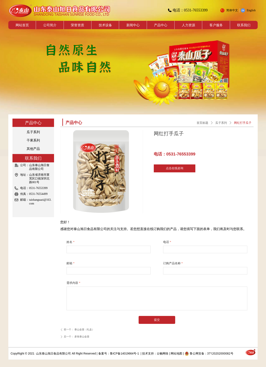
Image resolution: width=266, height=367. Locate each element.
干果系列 (33, 140)
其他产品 (33, 148)
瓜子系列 (33, 132)
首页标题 (202, 122)
